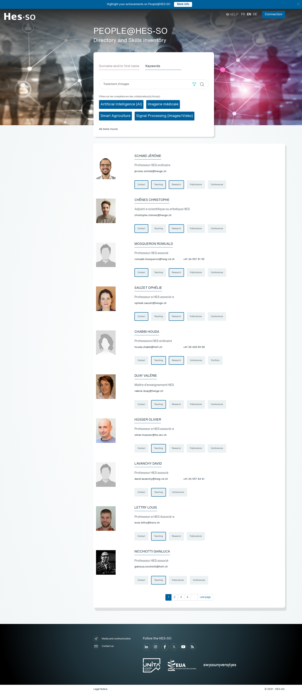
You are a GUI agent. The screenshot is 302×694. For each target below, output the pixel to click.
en (249, 14)
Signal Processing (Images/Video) (164, 116)
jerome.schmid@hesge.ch (150, 171)
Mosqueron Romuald (153, 244)
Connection (273, 14)
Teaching (158, 185)
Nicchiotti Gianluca (152, 551)
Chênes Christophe (152, 200)
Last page (205, 597)
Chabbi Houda (146, 332)
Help (232, 14)
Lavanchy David (148, 463)
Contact (141, 185)
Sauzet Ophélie (148, 288)
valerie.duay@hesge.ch (148, 391)
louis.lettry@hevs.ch (147, 523)
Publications (196, 185)
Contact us (103, 646)
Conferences (217, 185)
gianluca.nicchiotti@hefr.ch (151, 566)
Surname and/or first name (119, 66)
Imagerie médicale (163, 104)
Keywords (152, 66)
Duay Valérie (145, 376)
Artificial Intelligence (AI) (121, 104)
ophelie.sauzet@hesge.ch (150, 303)
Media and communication (112, 639)
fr (243, 14)
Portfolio (215, 360)
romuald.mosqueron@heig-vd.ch (154, 259)
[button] (194, 84)
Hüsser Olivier (147, 419)
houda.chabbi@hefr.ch (148, 347)
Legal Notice (100, 689)
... (194, 597)
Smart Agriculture (115, 116)
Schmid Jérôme (147, 156)
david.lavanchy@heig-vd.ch (151, 479)
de (255, 14)
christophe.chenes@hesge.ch (152, 215)
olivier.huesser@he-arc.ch (150, 435)
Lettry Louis (145, 507)
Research (176, 185)
